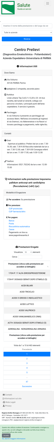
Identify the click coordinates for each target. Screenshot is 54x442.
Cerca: (27, 257)
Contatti (7, 395)
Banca (11, 221)
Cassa (11, 229)
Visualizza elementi (27, 252)
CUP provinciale (15, 209)
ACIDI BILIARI (27, 285)
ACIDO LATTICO (27, 304)
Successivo (27, 386)
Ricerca (27, 39)
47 (27, 382)
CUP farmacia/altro (17, 211)
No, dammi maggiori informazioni (13, 439)
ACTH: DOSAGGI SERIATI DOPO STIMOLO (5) (27, 323)
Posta (11, 223)
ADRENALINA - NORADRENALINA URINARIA (27, 329)
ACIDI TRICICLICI (27, 292)
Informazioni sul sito (12, 398)
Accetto (6, 435)
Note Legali (9, 402)
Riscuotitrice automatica (19, 226)
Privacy (7, 406)
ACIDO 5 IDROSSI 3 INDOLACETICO (27, 298)
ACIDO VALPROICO (27, 310)
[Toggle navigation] (47, 3)
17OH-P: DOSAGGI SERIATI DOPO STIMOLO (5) (27, 279)
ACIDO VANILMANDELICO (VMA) (27, 316)
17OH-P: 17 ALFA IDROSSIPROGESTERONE (27, 273)
